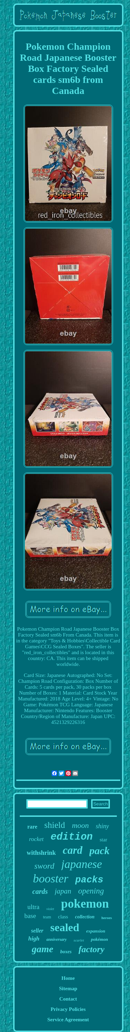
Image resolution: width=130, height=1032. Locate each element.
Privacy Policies (68, 1009)
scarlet (78, 940)
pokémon (99, 939)
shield (54, 825)
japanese (81, 864)
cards (39, 891)
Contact (68, 999)
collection (84, 916)
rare (32, 827)
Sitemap (68, 988)
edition (72, 837)
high (34, 938)
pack (99, 850)
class (63, 916)
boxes (66, 951)
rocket (36, 839)
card (73, 850)
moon (80, 825)
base (30, 915)
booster (50, 878)
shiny (102, 826)
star (103, 839)
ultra (33, 906)
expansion (95, 931)
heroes (106, 918)
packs (89, 880)
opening (91, 891)
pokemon (85, 903)
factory (91, 949)
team (47, 917)
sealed (64, 927)
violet (50, 909)
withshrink (41, 852)
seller (37, 931)
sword (44, 865)
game (42, 949)
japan (63, 891)
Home (68, 978)
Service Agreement (68, 1019)
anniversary (56, 939)
